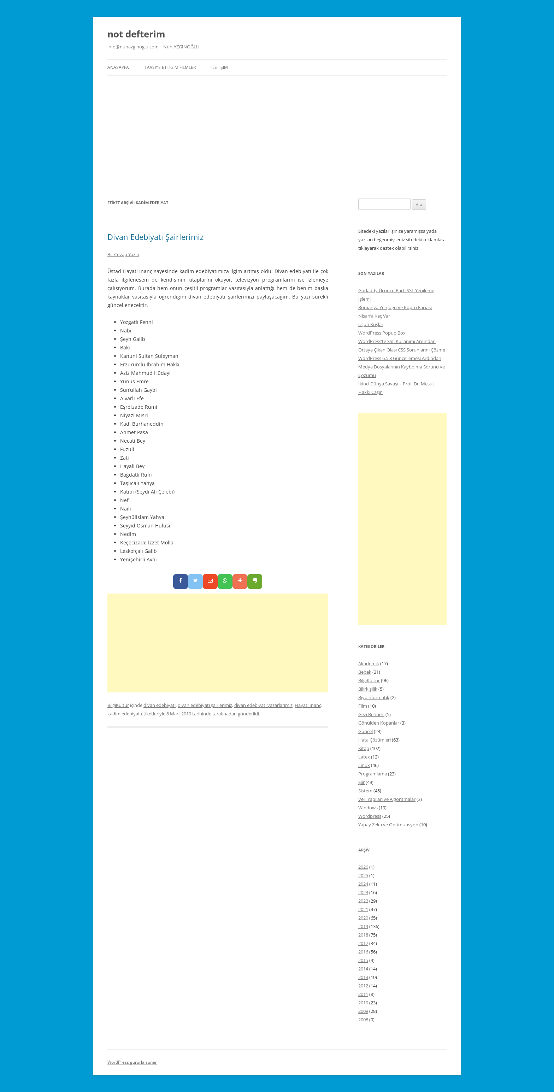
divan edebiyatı (159, 705)
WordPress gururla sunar (132, 1062)
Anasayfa (118, 67)
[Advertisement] (277, 137)
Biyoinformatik (373, 697)
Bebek (364, 672)
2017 (363, 943)
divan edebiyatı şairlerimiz (205, 705)
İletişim (219, 67)
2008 (363, 1019)
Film (362, 706)
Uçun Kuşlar (370, 324)
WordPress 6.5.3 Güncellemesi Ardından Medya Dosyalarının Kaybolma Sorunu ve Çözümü (401, 366)
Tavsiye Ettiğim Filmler (170, 67)
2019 (363, 926)
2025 (363, 875)
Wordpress (369, 816)
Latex (364, 757)
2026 (363, 867)
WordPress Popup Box (382, 333)
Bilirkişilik (367, 689)
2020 (363, 918)
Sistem (365, 790)
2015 (363, 960)
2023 (363, 892)
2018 (363, 935)
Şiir (361, 782)
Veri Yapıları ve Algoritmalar (387, 799)
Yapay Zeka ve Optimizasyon (388, 824)
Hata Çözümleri (374, 740)
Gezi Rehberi (371, 714)
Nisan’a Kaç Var (374, 316)
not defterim (136, 34)
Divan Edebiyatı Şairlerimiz (155, 236)
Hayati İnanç (308, 705)
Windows (368, 807)
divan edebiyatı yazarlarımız (263, 705)
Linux (364, 765)
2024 (363, 884)
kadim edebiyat (123, 713)
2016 (363, 952)
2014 (363, 969)
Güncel (365, 731)
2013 (363, 977)
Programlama (372, 774)
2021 (363, 909)
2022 (363, 901)
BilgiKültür (118, 705)
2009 (363, 1011)
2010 (363, 1002)
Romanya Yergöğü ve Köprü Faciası (395, 307)
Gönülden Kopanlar (378, 723)
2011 (363, 994)
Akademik (368, 663)
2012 (363, 985)
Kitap (363, 748)
